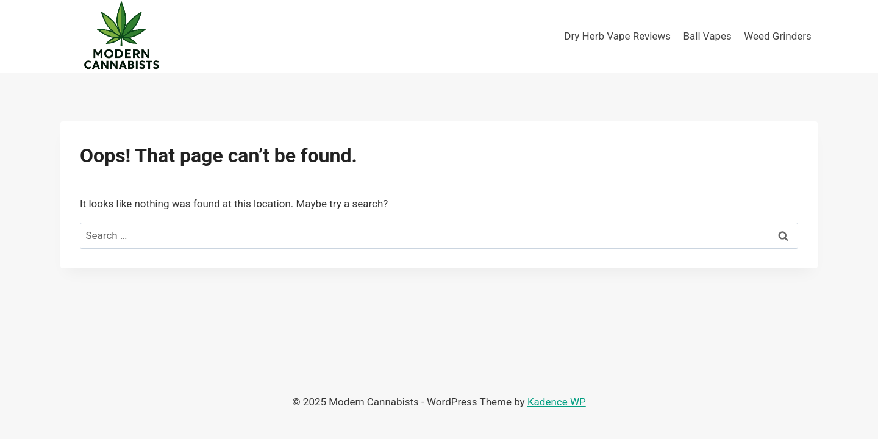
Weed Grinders (778, 36)
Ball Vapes (707, 36)
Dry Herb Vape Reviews (617, 36)
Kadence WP (556, 402)
